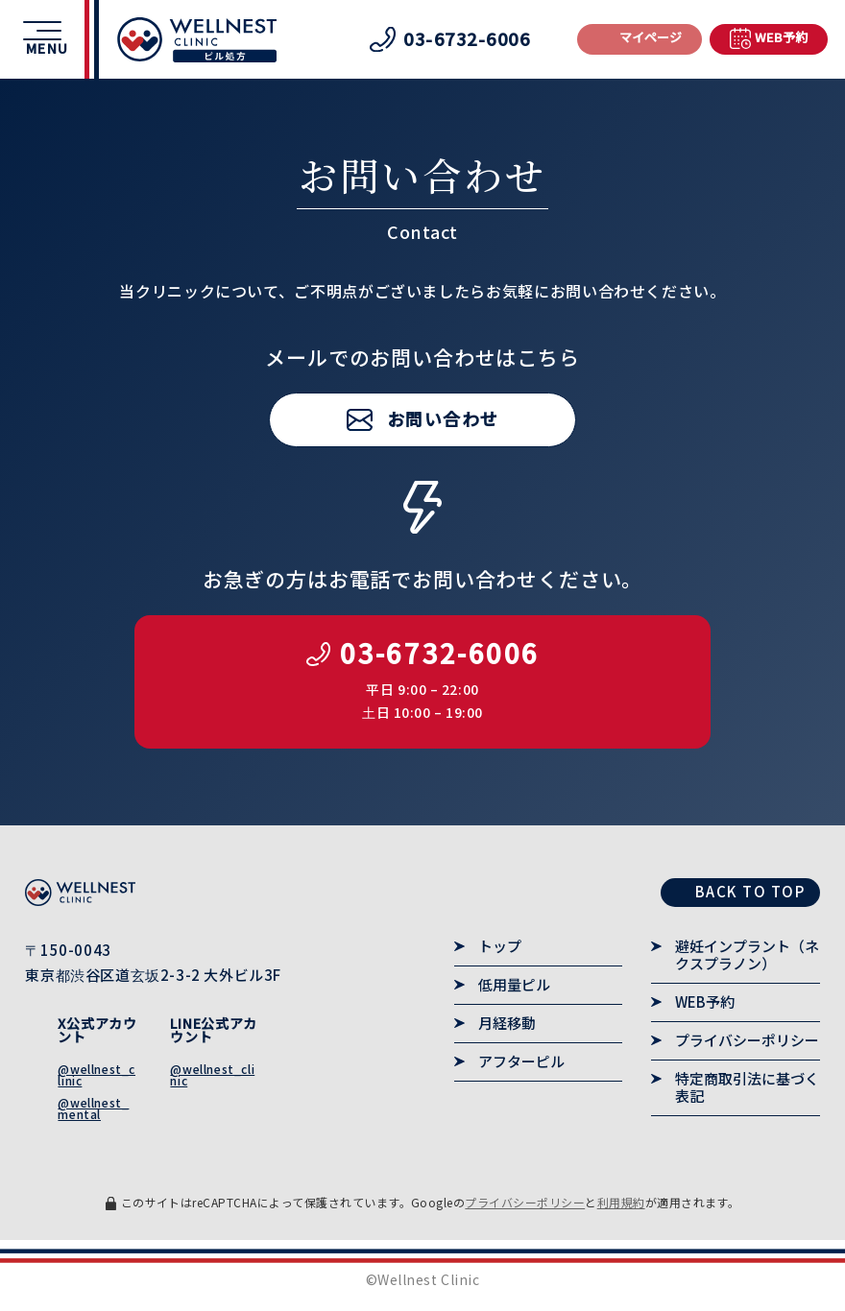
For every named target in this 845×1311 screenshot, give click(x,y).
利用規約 (621, 1202)
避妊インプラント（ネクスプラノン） (747, 955)
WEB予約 (705, 1002)
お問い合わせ (443, 418)
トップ (499, 946)
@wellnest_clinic (96, 1074)
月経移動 (507, 1023)
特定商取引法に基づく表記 (747, 1087)
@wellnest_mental (93, 1108)
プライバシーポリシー (747, 1040)
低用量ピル (514, 984)
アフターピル (521, 1061)
